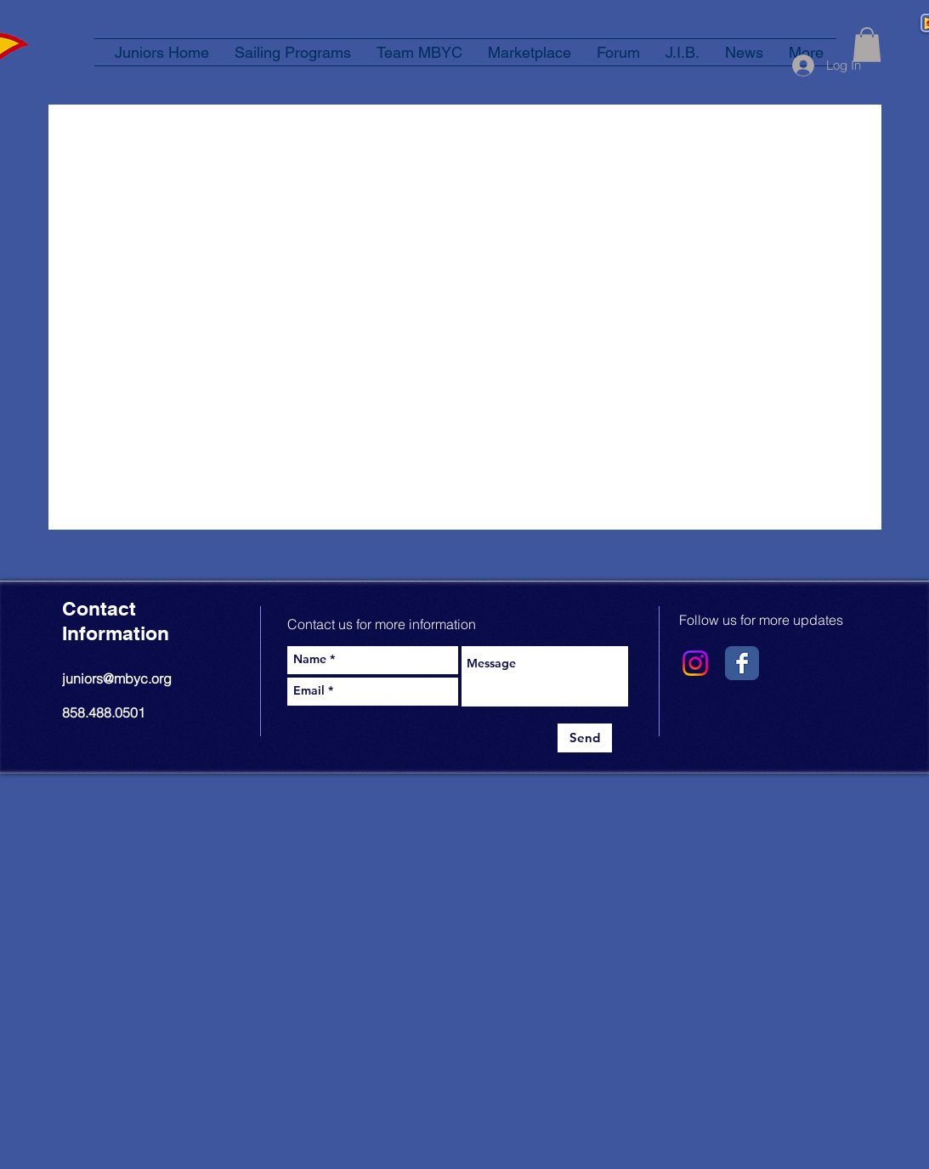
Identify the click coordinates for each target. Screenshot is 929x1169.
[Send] (585, 738)
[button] (867, 44)
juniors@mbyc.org (117, 678)
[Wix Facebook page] (742, 663)
